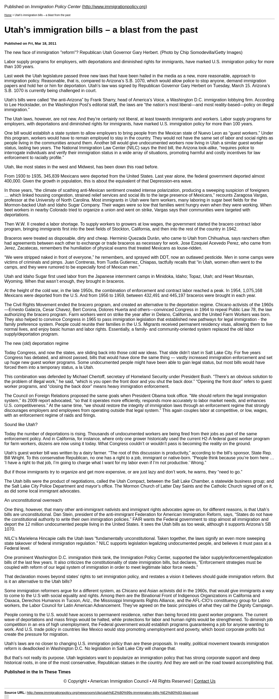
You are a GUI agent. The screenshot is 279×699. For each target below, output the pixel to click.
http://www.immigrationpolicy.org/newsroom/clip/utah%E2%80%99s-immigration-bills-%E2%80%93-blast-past (112, 693)
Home (8, 15)
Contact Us (205, 681)
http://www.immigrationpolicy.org (114, 6)
